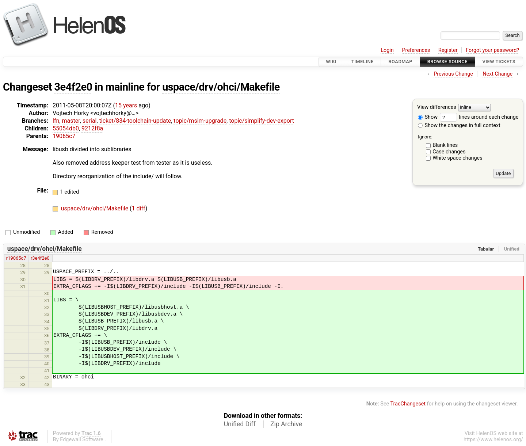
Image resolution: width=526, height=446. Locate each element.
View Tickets (499, 61)
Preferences (416, 50)
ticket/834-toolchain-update (135, 120)
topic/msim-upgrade (200, 120)
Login (387, 50)
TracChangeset (408, 404)
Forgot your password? (492, 50)
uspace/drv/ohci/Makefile (221, 87)
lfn (56, 120)
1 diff (138, 208)
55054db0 (66, 128)
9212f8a (92, 128)
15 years (126, 105)
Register (448, 50)
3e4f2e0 (73, 87)
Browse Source (447, 61)
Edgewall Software (81, 440)
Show (428, 117)
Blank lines (445, 145)
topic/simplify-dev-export (261, 120)
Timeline (362, 61)
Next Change (497, 74)
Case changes (448, 152)
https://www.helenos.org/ (493, 440)
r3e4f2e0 (40, 258)
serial (90, 120)
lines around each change (479, 117)
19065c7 (64, 136)
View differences (436, 107)
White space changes (457, 158)
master (71, 120)
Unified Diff (240, 424)
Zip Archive (286, 424)
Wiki (331, 61)
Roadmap (400, 61)
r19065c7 (16, 258)
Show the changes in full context (459, 125)
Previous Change (453, 74)
